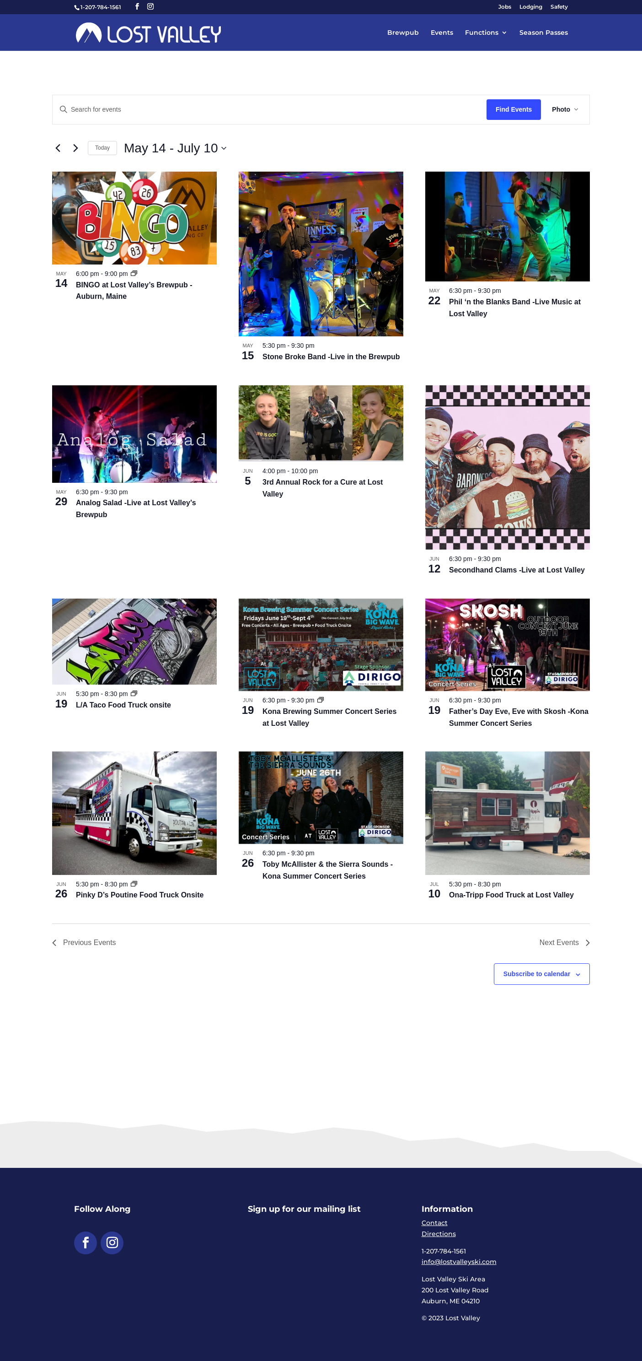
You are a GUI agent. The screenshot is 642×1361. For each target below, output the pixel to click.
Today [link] (102, 148)
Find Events (514, 109)
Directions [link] (439, 1234)
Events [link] (442, 33)
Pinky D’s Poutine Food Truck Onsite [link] (139, 895)
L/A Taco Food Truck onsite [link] (123, 705)
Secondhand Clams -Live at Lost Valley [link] (517, 570)
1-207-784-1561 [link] (100, 7)
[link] (148, 32)
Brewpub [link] (403, 33)
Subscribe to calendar (536, 974)
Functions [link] (481, 33)
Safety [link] (559, 7)
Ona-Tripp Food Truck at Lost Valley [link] (511, 895)
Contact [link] (435, 1223)
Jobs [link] (504, 7)
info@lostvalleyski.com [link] (459, 1262)
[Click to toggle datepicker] (175, 148)
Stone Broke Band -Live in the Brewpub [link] (331, 357)
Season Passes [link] (543, 33)
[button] (137, 6)
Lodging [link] (530, 7)
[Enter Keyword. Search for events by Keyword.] (270, 109)
